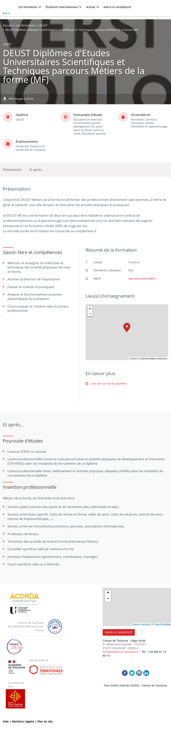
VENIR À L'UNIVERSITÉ (119, 632)
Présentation (12, 170)
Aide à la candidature (117, 7)
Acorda (90, 7)
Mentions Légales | (24, 721)
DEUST (43, 25)
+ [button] (90, 308)
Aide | (7, 721)
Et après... (36, 170)
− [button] (90, 313)
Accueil (7, 25)
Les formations (27, 7)
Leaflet (133, 358)
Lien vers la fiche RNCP (142, 278)
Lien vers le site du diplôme (106, 383)
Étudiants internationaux (62, 7)
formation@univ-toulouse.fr (120, 652)
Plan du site (45, 721)
